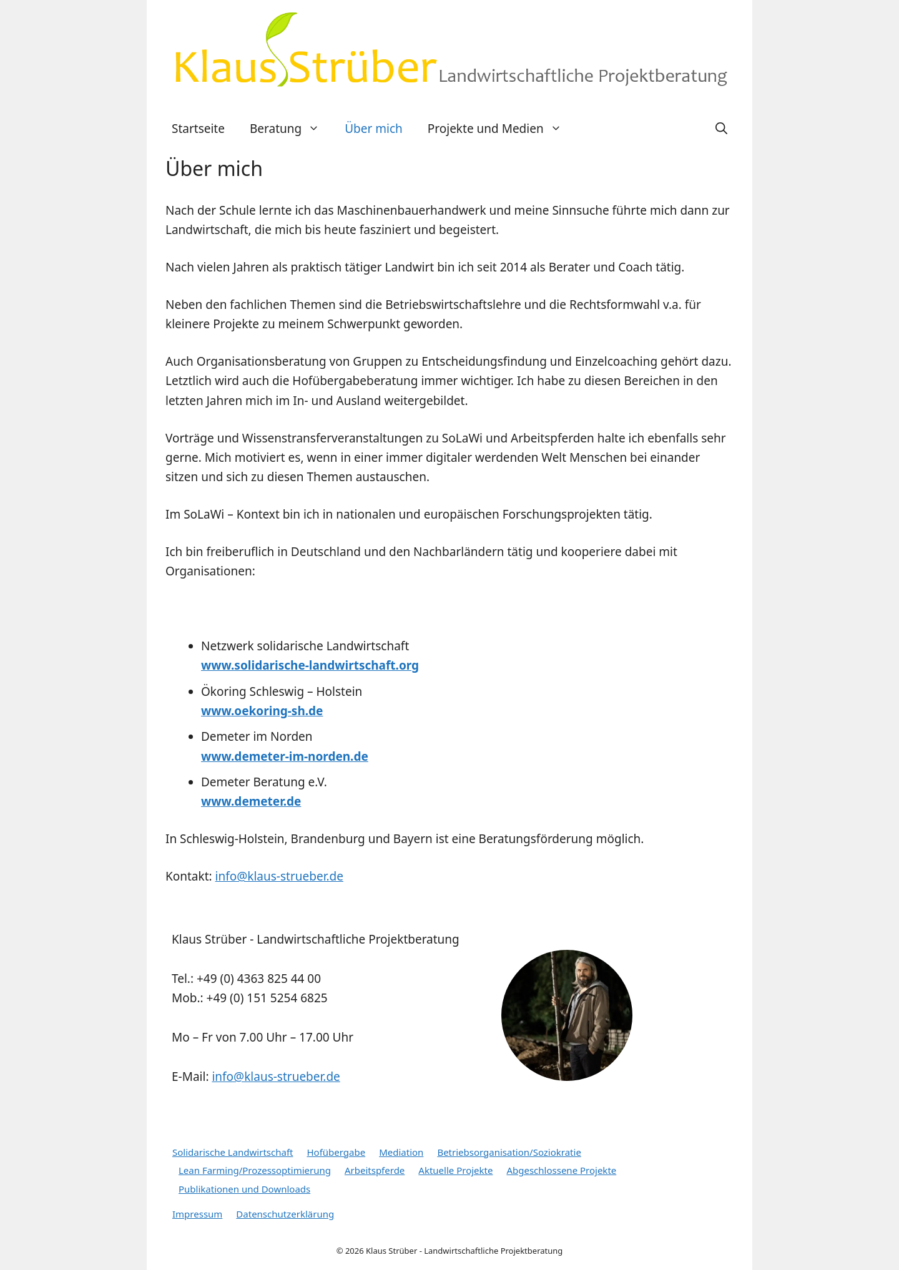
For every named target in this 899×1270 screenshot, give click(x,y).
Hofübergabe (336, 1152)
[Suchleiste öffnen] (721, 128)
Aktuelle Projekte (455, 1170)
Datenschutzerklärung (285, 1214)
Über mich (374, 128)
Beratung (291, 128)
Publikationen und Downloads (244, 1189)
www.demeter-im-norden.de (284, 756)
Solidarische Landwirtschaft (232, 1152)
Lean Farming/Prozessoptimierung (255, 1170)
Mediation (401, 1152)
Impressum (197, 1214)
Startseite (198, 128)
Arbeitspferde (375, 1170)
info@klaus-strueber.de (279, 876)
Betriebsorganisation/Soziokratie (509, 1152)
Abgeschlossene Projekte (561, 1170)
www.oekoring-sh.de (262, 711)
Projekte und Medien (501, 128)
